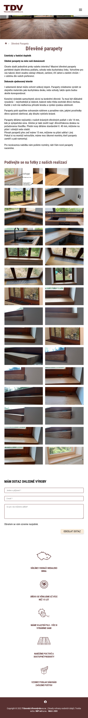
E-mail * (10, 498)
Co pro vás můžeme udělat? (17, 507)
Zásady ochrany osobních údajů (61, 708)
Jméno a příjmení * (14, 490)
